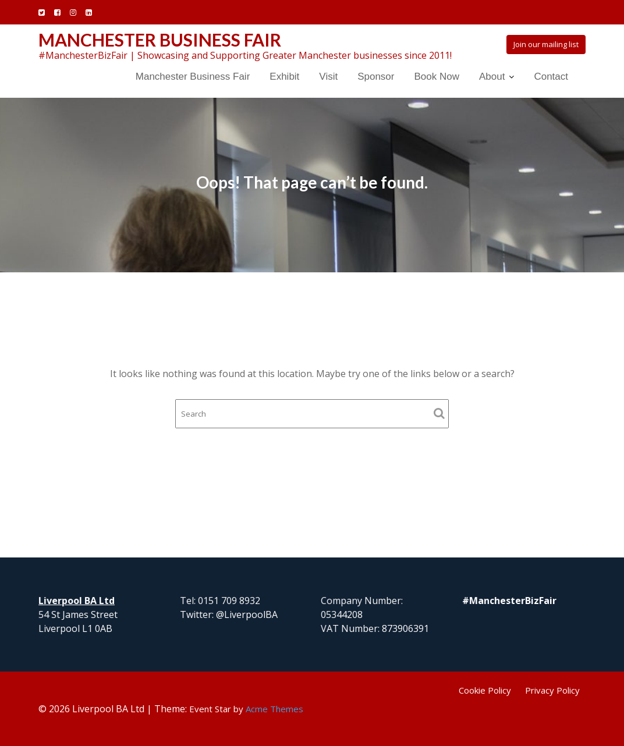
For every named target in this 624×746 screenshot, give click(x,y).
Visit (328, 76)
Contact (551, 76)
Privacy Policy (552, 690)
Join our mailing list (546, 44)
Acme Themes (274, 709)
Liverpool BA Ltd (77, 600)
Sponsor (375, 76)
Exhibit (284, 76)
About (492, 76)
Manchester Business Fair (159, 39)
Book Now (436, 76)
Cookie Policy (485, 690)
